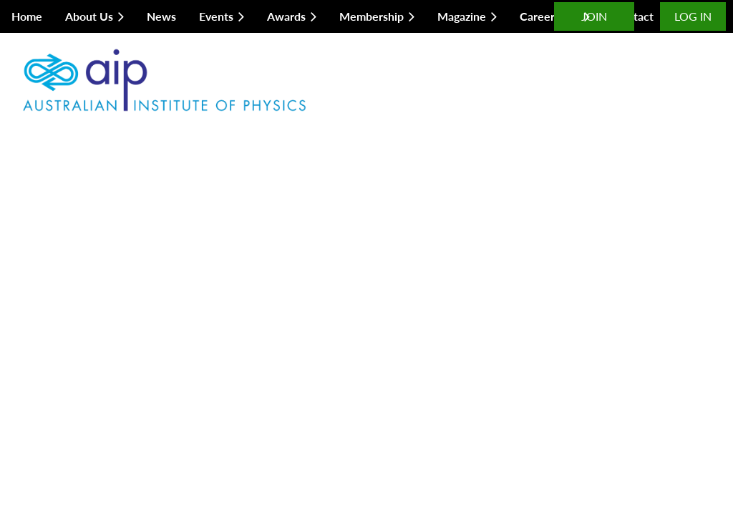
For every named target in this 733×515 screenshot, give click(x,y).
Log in (693, 16)
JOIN (594, 16)
